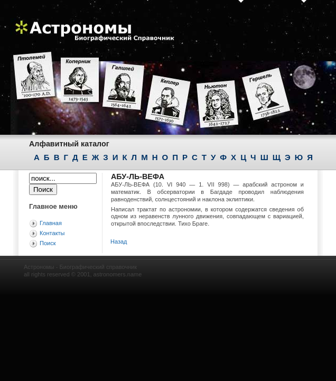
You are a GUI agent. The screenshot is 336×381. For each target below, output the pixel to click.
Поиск (47, 243)
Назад (118, 241)
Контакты (52, 233)
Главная (51, 223)
